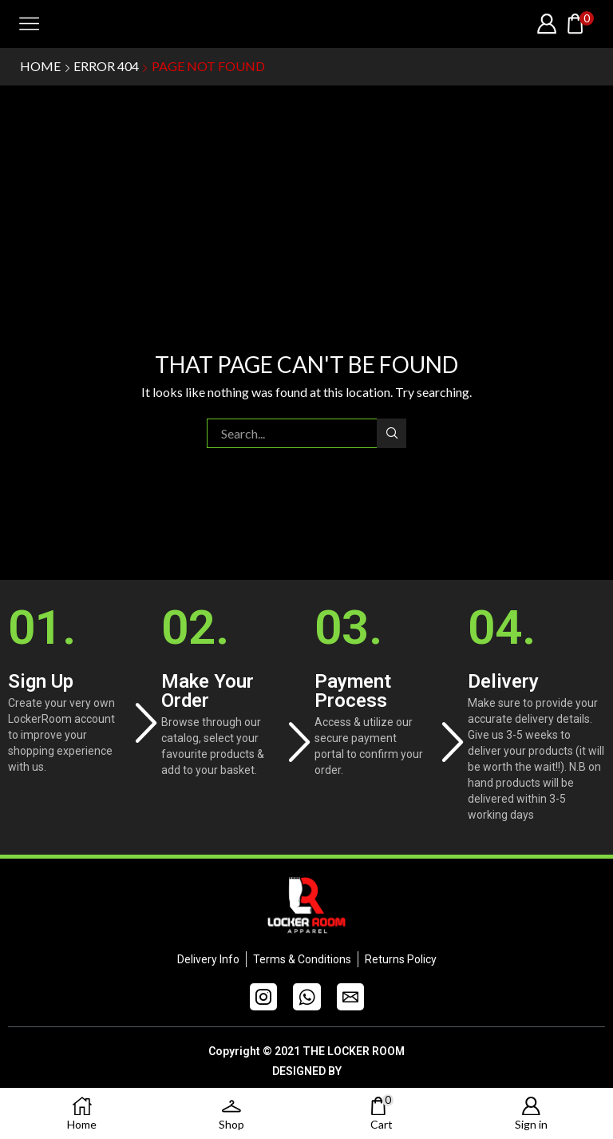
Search (391, 433)
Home (40, 65)
